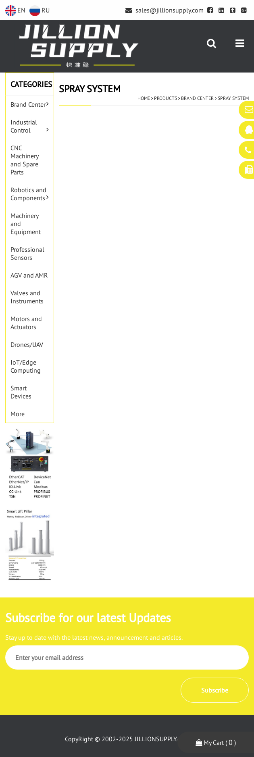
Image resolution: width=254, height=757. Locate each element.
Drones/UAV (26, 344)
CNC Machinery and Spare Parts (24, 160)
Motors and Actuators (26, 323)
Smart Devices (20, 392)
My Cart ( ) (216, 742)
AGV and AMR (29, 275)
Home (143, 98)
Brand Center (28, 104)
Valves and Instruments (27, 297)
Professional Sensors (27, 253)
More (17, 414)
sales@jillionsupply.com (164, 10)
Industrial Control (23, 126)
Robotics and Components (28, 194)
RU (39, 10)
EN (15, 10)
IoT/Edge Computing (25, 366)
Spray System (233, 98)
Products (165, 98)
